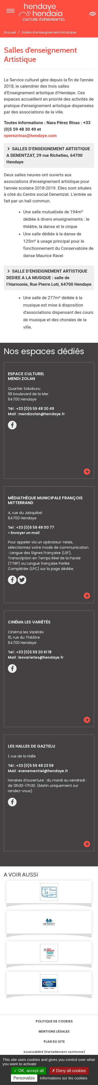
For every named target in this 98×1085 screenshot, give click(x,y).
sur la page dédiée (56, 568)
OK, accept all (29, 1071)
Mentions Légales (54, 1031)
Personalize (24, 1078)
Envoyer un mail (25, 532)
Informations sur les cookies (63, 1078)
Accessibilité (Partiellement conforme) (54, 1052)
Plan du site (54, 1041)
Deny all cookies (69, 1071)
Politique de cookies (54, 1021)
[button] (87, 471)
